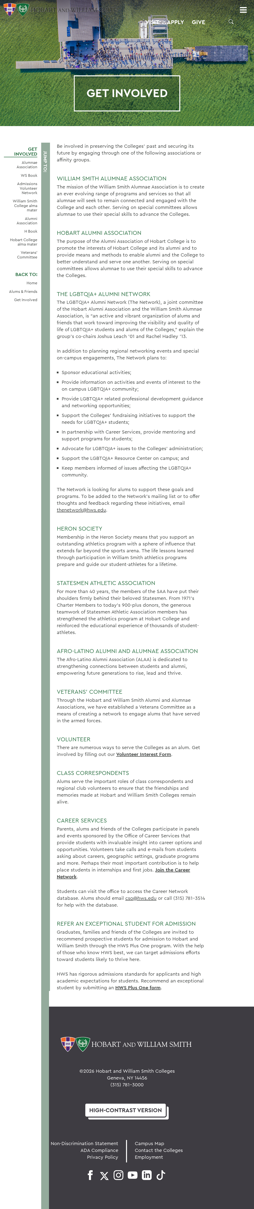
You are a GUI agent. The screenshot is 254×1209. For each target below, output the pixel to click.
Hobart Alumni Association (99, 232)
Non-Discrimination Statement (84, 1143)
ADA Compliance (99, 1150)
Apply (175, 22)
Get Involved (25, 151)
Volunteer (73, 739)
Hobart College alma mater (23, 242)
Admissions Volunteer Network (27, 188)
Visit (152, 22)
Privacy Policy (102, 1157)
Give (198, 22)
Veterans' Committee (27, 254)
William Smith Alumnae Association (111, 178)
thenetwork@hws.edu (81, 510)
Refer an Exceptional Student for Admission (126, 923)
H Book (30, 231)
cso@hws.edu (140, 898)
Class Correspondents (93, 772)
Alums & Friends (23, 291)
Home (32, 283)
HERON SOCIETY (79, 528)
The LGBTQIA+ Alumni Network (103, 293)
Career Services (82, 820)
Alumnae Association (27, 164)
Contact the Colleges (159, 1150)
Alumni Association (27, 220)
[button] (231, 21)
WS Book (29, 175)
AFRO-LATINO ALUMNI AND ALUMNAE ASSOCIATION (127, 650)
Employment (149, 1157)
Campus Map (149, 1143)
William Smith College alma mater (25, 205)
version (125, 1110)
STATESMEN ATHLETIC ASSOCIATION (106, 582)
